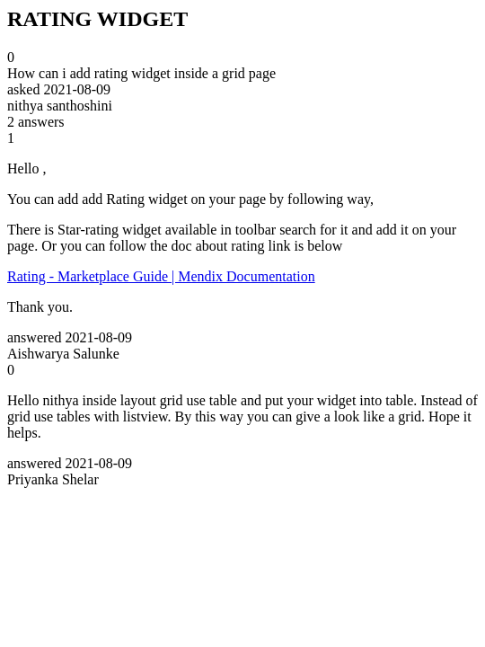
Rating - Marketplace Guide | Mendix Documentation (161, 276)
